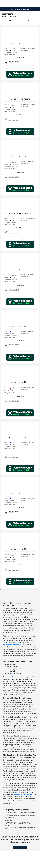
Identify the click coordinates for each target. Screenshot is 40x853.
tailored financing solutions (23, 794)
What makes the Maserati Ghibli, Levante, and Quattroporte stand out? (20, 824)
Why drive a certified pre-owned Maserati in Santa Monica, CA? (20, 828)
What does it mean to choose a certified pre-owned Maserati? (20, 813)
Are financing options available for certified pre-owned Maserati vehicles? (20, 816)
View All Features (20, 57)
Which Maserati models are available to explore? (18, 822)
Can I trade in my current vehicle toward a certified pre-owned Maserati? (20, 819)
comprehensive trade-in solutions (14, 645)
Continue (20, 848)
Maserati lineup (11, 677)
